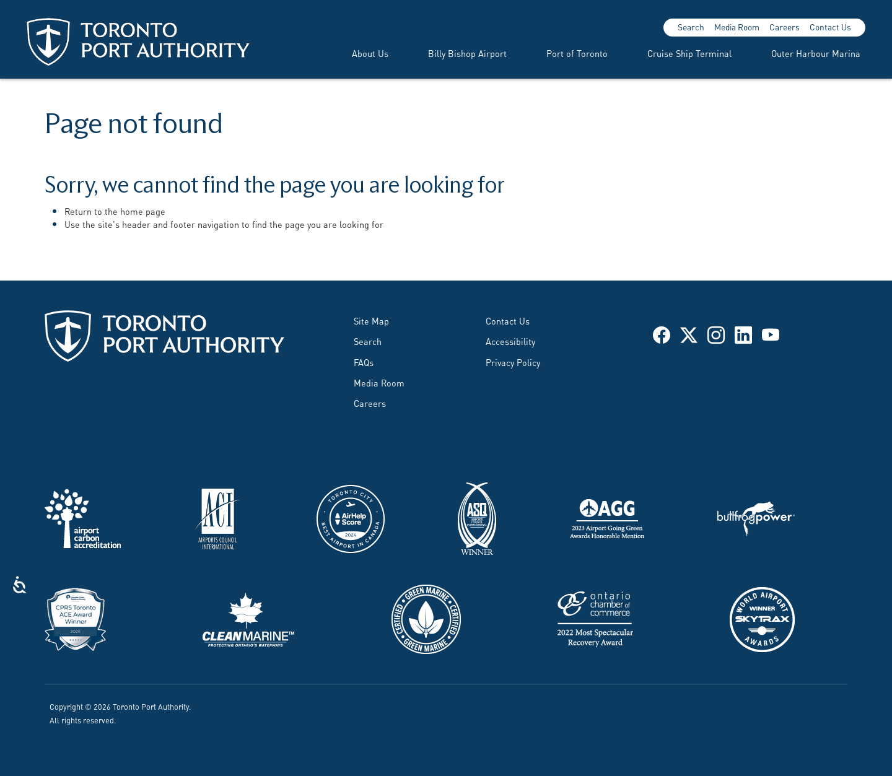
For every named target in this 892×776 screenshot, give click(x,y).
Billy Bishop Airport (467, 53)
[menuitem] (355, 53)
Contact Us (830, 26)
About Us (370, 53)
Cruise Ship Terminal (689, 53)
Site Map (371, 320)
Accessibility (510, 341)
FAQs (364, 362)
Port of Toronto (577, 53)
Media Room (736, 26)
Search (691, 26)
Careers (784, 26)
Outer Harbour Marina (815, 53)
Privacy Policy (513, 362)
